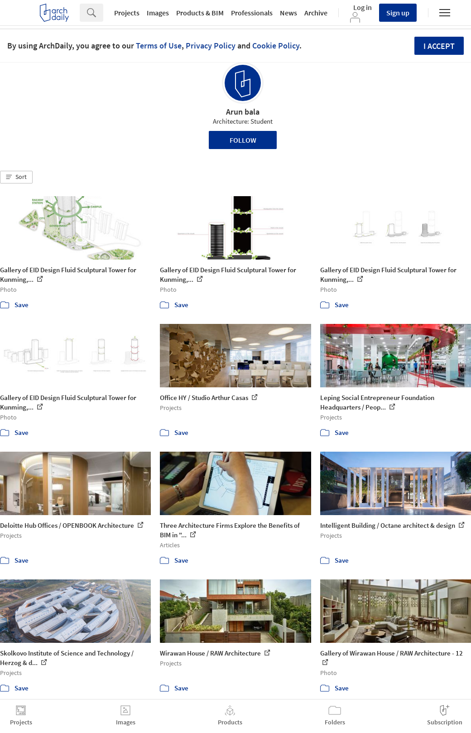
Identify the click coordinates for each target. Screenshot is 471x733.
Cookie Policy (275, 45)
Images (158, 12)
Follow (243, 140)
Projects (126, 12)
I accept (439, 46)
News (288, 12)
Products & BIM (200, 12)
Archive (315, 12)
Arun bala (243, 111)
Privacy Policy (211, 45)
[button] (16, 177)
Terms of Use (159, 45)
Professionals (252, 12)
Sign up (397, 12)
